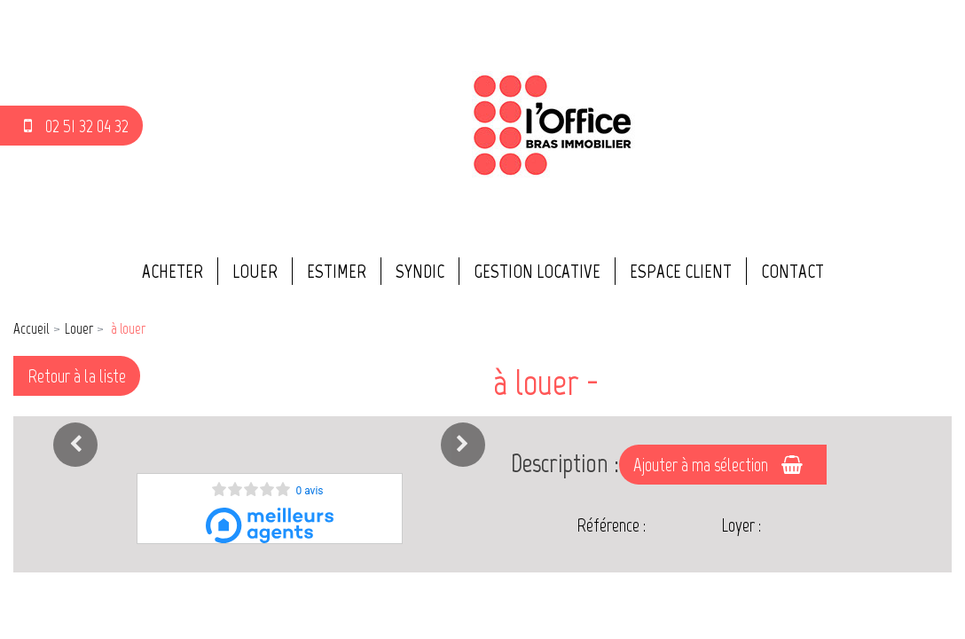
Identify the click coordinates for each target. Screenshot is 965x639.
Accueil (31, 328)
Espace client (681, 271)
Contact (792, 271)
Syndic (420, 271)
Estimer (336, 271)
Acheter (172, 271)
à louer (126, 328)
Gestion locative (537, 271)
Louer (255, 271)
